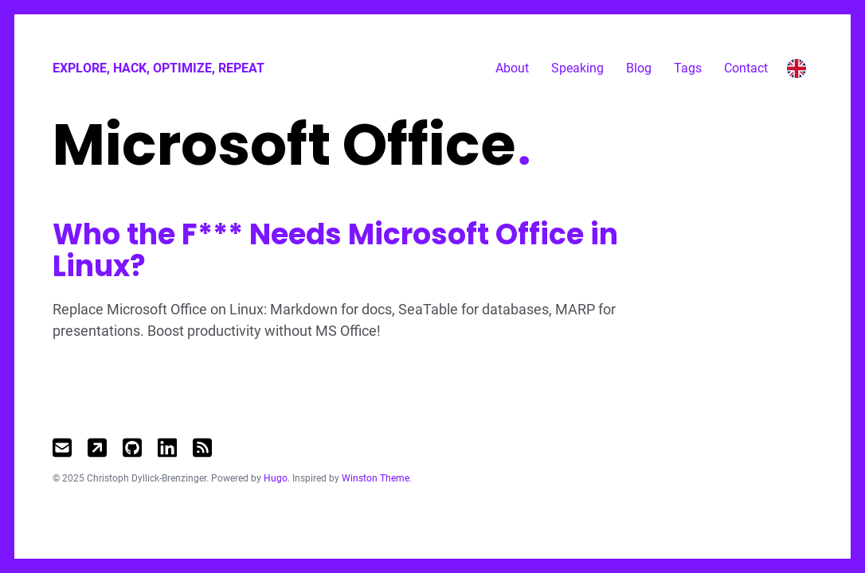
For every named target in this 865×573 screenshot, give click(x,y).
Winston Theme (375, 478)
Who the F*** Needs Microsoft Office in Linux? (335, 250)
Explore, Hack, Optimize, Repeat (158, 68)
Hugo (276, 478)
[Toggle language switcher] (796, 68)
